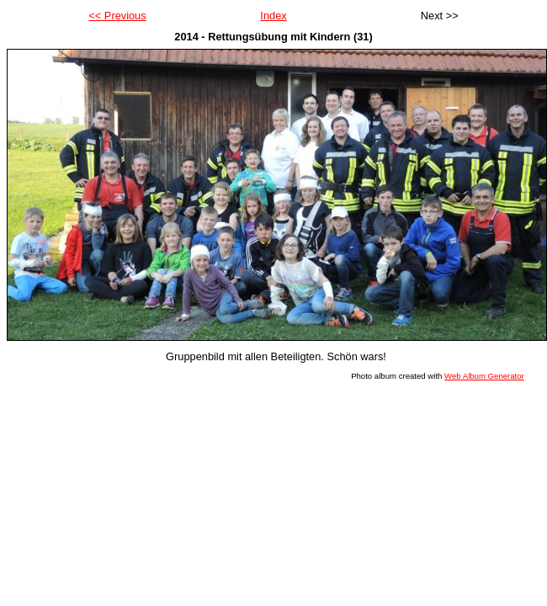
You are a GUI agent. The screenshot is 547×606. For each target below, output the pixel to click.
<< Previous (117, 15)
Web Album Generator (484, 375)
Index (273, 15)
